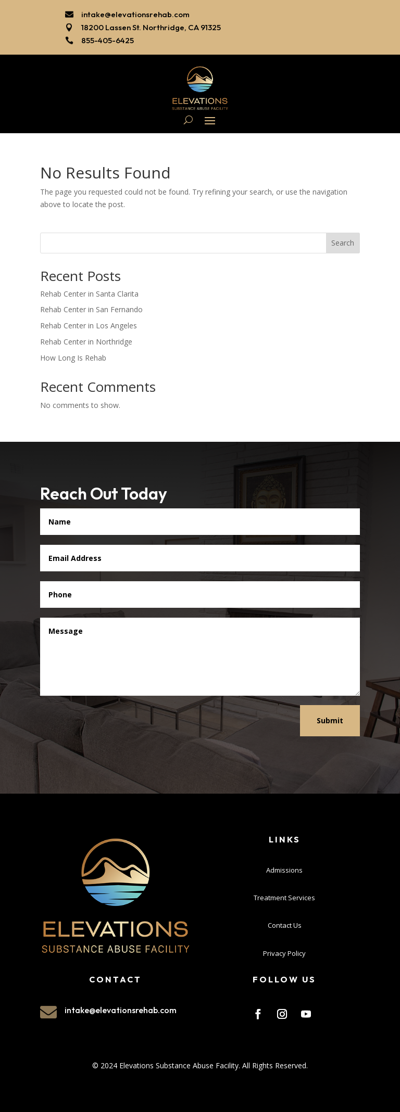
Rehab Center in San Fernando (91, 308)
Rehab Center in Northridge (86, 340)
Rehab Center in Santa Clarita (89, 292)
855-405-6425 (107, 40)
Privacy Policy (284, 951)
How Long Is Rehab (73, 356)
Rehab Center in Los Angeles (88, 324)
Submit (330, 719)
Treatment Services (284, 896)
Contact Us (285, 923)
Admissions (284, 868)
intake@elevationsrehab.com (135, 14)
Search (342, 241)
